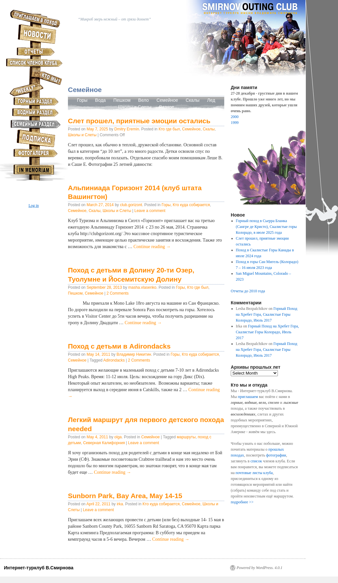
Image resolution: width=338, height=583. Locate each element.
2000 (235, 116)
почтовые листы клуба (254, 472)
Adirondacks (114, 360)
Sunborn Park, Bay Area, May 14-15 (125, 495)
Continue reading (152, 246)
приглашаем (248, 396)
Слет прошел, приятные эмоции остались (139, 121)
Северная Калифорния (104, 443)
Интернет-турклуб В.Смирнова (38, 567)
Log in (34, 205)
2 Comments (118, 293)
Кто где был (169, 129)
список (256, 461)
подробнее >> (242, 502)
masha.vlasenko (142, 287)
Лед (211, 100)
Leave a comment (149, 210)
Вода (100, 100)
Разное (166, 107)
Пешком (122, 100)
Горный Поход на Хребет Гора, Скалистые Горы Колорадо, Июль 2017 (266, 314)
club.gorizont (131, 205)
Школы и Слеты (134, 107)
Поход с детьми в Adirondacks (119, 346)
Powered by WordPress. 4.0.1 (259, 567)
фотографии (276, 455)
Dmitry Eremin (126, 129)
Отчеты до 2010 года (248, 291)
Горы (82, 100)
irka (120, 504)
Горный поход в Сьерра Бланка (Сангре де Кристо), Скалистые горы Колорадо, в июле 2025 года (266, 227)
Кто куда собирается (191, 205)
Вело (143, 100)
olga (118, 437)
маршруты (186, 437)
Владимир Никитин (133, 354)
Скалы (193, 100)
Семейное (167, 100)
